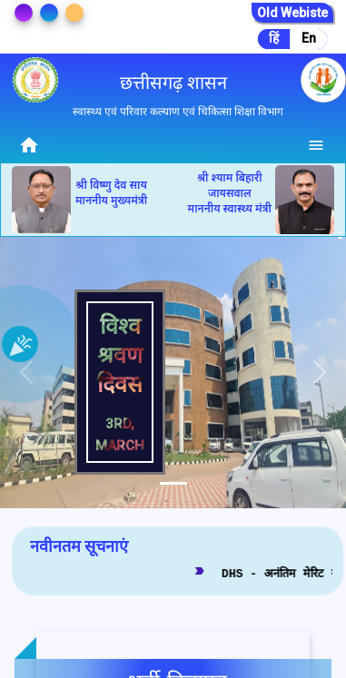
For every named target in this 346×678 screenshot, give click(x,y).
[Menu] (317, 144)
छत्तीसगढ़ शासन (173, 82)
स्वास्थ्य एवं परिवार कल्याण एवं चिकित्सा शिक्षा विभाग (178, 111)
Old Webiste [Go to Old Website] (292, 12)
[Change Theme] (24, 13)
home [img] (29, 145)
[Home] (29, 144)
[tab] (173, 483)
